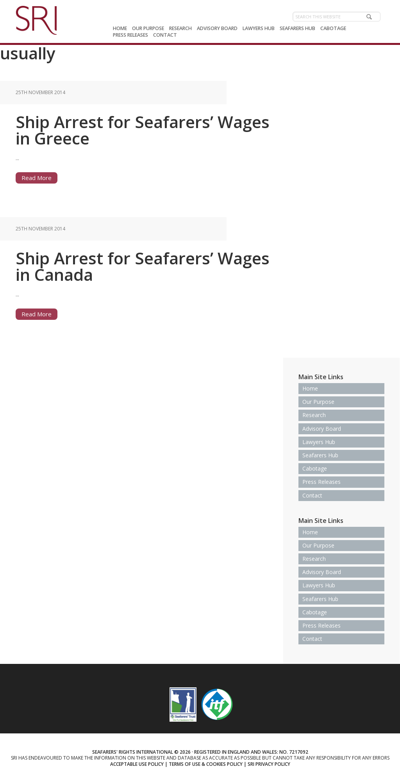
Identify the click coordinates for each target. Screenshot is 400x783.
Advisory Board (321, 428)
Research (314, 415)
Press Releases (321, 481)
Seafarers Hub (320, 455)
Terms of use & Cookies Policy (206, 764)
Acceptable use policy (137, 764)
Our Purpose (318, 401)
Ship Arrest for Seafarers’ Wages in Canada (143, 266)
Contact (312, 495)
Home (310, 388)
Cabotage (314, 468)
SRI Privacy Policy (269, 764)
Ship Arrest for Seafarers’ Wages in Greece (143, 130)
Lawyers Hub (318, 442)
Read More (36, 178)
